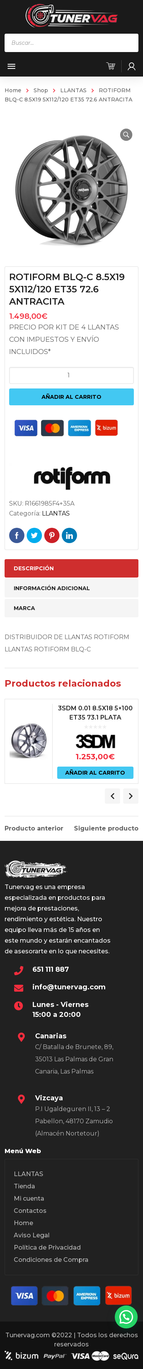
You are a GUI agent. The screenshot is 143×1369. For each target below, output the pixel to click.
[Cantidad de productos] (71, 375)
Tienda (24, 1186)
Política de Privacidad (47, 1247)
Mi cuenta (29, 1198)
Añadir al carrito (71, 396)
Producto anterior (34, 829)
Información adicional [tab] (52, 588)
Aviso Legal (32, 1235)
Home (13, 90)
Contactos (30, 1210)
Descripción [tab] (34, 568)
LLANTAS (73, 90)
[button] (126, 135)
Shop (41, 90)
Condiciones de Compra (51, 1259)
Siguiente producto (106, 829)
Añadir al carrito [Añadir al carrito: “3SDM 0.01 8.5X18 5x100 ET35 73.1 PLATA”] (95, 772)
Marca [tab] (24, 608)
